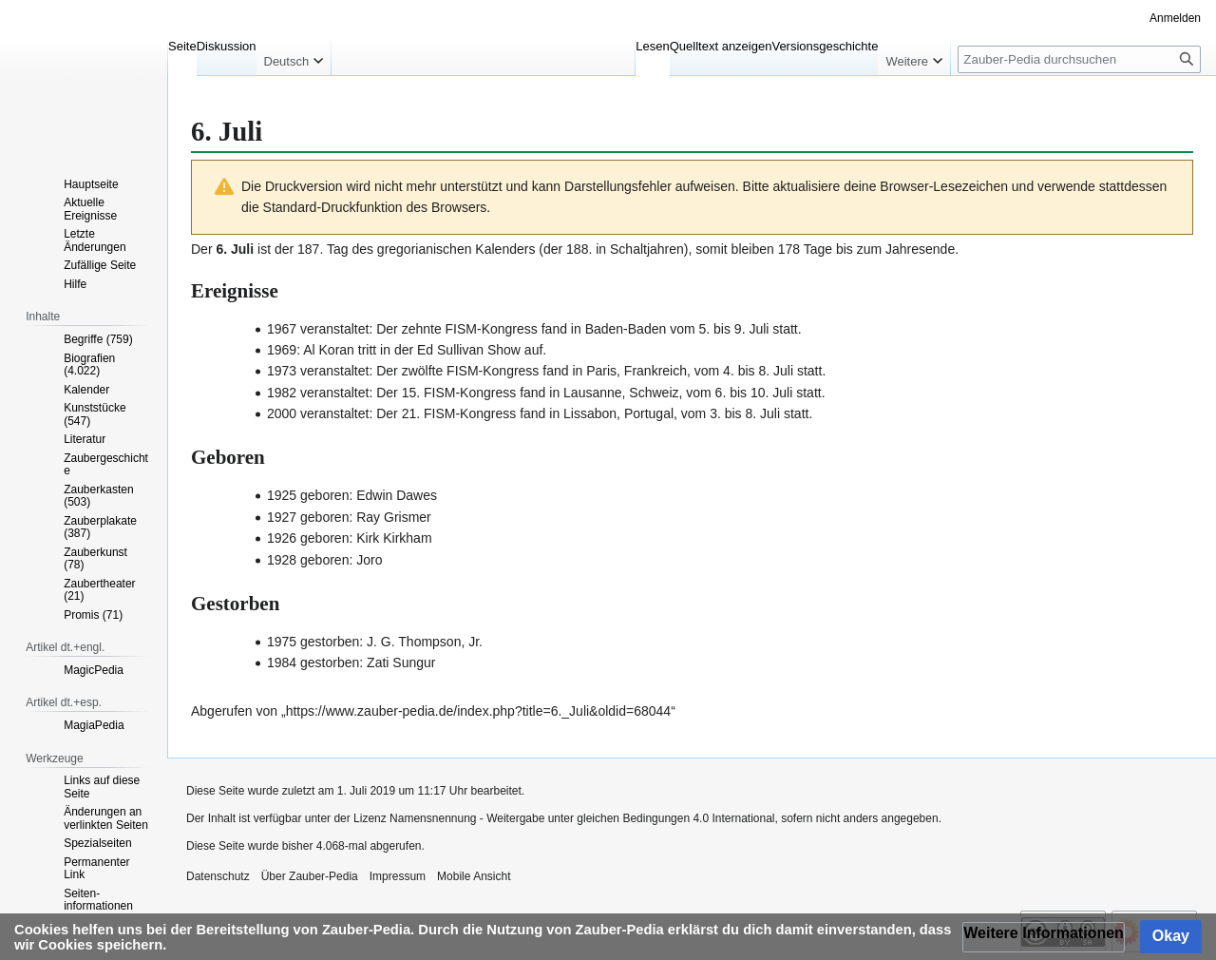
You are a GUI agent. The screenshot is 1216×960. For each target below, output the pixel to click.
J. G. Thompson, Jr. (425, 641)
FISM (461, 328)
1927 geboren (308, 517)
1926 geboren (308, 538)
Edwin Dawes (396, 495)
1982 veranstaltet (318, 392)
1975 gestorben (313, 641)
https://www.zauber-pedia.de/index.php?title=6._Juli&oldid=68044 (479, 711)
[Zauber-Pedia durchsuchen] (1079, 59)
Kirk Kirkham (393, 538)
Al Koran (328, 349)
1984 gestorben (313, 662)
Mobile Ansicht (473, 876)
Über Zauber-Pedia (309, 876)
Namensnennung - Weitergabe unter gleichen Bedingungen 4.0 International (582, 818)
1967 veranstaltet (318, 328)
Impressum (398, 876)
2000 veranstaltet (318, 413)
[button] (1043, 937)
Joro (369, 559)
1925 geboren (308, 495)
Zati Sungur (401, 662)
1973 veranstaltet (318, 370)
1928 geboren (308, 559)
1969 (281, 349)
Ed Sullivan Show (469, 349)
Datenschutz (218, 876)
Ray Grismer (393, 517)
